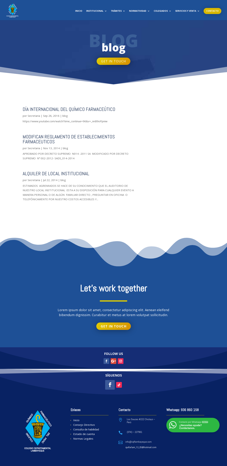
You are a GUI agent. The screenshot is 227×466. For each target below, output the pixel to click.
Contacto (212, 10)
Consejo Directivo (84, 424)
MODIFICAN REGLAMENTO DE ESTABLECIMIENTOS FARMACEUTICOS (69, 139)
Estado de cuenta (84, 434)
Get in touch (113, 61)
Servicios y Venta (185, 11)
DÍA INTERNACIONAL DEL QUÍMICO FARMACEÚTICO (69, 109)
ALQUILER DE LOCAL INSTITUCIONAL (56, 173)
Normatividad (137, 11)
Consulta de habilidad (86, 429)
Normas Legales (83, 438)
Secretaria (34, 115)
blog (65, 115)
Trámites (116, 11)
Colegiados (161, 11)
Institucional (94, 11)
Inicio (78, 11)
